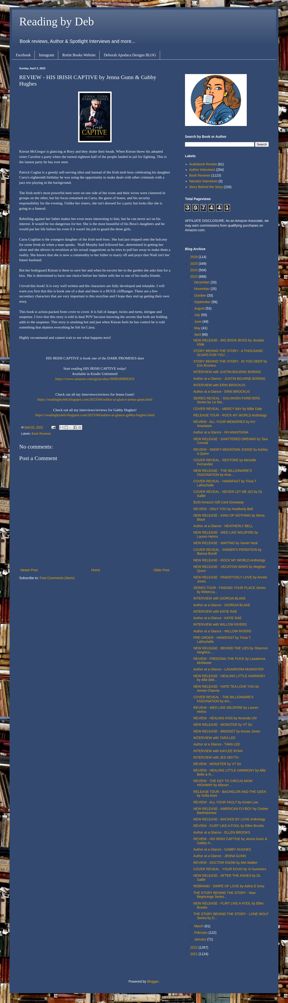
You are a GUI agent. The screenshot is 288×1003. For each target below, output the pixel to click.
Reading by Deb (56, 21)
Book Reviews (41, 433)
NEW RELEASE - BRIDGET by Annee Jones (226, 731)
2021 (194, 954)
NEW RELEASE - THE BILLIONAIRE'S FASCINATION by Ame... (222, 473)
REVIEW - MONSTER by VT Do (217, 764)
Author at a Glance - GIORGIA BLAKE (221, 605)
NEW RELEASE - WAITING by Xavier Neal (225, 543)
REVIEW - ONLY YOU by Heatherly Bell (223, 509)
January (200, 939)
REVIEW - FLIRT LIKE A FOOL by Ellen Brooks (228, 826)
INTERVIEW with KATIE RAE (215, 611)
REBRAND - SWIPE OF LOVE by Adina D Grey (228, 886)
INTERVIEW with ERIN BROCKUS (219, 385)
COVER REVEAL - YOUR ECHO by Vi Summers (229, 869)
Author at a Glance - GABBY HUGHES (222, 849)
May (197, 328)
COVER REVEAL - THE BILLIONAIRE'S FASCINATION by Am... (223, 699)
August (199, 308)
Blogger (152, 981)
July (197, 315)
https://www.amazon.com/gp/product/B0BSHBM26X (95, 379)
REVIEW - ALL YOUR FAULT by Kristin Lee (225, 802)
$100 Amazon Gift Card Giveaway (218, 502)
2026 (194, 257)
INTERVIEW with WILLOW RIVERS (220, 624)
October (200, 295)
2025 (194, 263)
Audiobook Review (203, 164)
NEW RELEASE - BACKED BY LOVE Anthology (229, 819)
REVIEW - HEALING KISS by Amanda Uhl (225, 718)
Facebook (23, 55)
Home (95, 570)
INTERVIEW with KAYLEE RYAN (217, 751)
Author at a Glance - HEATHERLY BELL (223, 526)
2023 (194, 276)
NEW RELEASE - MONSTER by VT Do (222, 724)
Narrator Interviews (203, 181)
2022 (194, 947)
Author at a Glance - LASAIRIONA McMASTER (228, 669)
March (199, 926)
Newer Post (29, 570)
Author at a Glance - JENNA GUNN (219, 856)
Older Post (161, 570)
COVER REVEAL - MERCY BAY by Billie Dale (227, 409)
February (201, 932)
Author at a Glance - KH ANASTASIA (220, 432)
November (202, 289)
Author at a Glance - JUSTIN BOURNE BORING (229, 378)
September (202, 302)
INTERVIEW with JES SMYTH (216, 757)
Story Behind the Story (206, 187)
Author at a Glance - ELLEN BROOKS (221, 832)
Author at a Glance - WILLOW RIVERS (222, 631)
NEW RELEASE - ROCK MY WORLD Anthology (229, 560)
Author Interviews (202, 170)
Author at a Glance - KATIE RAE (217, 618)
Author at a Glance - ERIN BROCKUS (221, 391)
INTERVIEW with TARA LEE (214, 738)
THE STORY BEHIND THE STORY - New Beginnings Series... (224, 895)
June (198, 321)
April (198, 334)
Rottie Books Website (79, 55)
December (202, 282)
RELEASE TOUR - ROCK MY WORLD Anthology (230, 415)
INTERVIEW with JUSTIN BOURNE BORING (227, 372)
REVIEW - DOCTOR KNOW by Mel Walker (225, 863)
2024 (194, 270)
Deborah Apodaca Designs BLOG (130, 55)
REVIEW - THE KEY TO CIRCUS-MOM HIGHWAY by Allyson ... (222, 783)
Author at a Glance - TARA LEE (216, 744)
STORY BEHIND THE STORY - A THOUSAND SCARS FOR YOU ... (228, 353)
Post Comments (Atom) (57, 578)
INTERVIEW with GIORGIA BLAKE (219, 598)
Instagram (46, 55)
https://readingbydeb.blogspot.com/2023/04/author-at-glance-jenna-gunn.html (94, 399)
